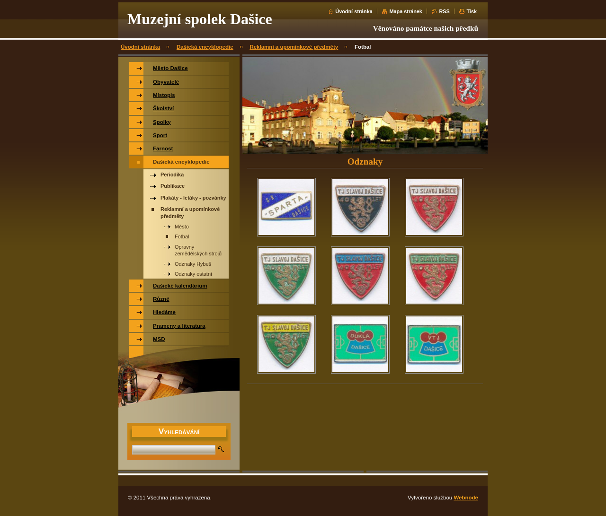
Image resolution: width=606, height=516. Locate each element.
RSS (444, 11)
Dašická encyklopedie (205, 47)
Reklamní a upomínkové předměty (294, 47)
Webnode (466, 497)
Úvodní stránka (354, 11)
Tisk (471, 11)
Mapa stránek (405, 11)
